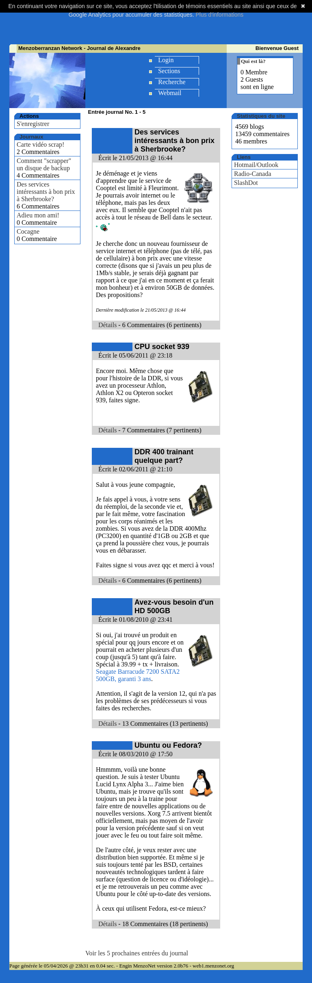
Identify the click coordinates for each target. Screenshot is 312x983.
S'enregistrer (33, 123)
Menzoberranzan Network (50, 48)
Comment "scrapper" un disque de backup (44, 164)
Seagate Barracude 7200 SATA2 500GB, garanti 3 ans (138, 675)
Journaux (31, 137)
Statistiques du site (261, 116)
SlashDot (246, 182)
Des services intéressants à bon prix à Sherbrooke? (46, 191)
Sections (169, 70)
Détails (107, 324)
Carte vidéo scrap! (40, 144)
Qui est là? (253, 61)
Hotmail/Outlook (256, 164)
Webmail (169, 92)
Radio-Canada (252, 173)
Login (165, 59)
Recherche (172, 81)
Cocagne (28, 231)
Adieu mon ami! (38, 215)
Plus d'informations (219, 14)
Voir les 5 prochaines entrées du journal (136, 953)
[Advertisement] (157, 24)
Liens (244, 157)
